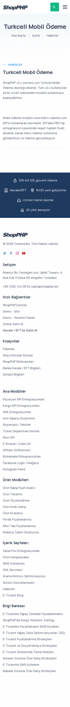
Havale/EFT (18, 190)
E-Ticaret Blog (13, 595)
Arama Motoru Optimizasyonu (24, 576)
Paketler (9, 349)
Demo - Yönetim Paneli (19, 318)
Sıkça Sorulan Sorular (18, 355)
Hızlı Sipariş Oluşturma (19, 418)
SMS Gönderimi (14, 563)
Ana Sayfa (18, 35)
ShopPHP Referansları (18, 362)
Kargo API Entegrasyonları (21, 406)
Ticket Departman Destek (21, 431)
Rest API (9, 437)
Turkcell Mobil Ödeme (28, 72)
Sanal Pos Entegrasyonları (21, 551)
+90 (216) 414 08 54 (16, 286)
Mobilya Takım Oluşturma (21, 532)
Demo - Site (11, 311)
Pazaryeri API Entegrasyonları (24, 399)
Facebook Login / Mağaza (21, 463)
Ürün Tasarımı (12, 494)
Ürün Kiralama (12, 513)
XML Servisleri (13, 570)
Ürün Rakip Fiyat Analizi (19, 488)
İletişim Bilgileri (13, 374)
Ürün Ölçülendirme (16, 500)
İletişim (9, 264)
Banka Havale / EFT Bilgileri (22, 368)
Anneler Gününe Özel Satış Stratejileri (30, 658)
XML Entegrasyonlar (17, 412)
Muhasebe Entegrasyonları (22, 456)
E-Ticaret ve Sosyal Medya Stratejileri (30, 646)
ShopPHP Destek (15, 305)
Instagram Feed (14, 469)
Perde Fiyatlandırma (17, 519)
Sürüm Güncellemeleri (19, 583)
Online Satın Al (13, 324)
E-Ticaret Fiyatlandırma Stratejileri (27, 639)
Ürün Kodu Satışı (14, 507)
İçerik (36, 35)
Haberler (52, 35)
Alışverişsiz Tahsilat (17, 425)
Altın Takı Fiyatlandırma (19, 526)
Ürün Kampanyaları (16, 557)
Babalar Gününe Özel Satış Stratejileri (29, 671)
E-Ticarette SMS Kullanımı (21, 665)
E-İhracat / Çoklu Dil (17, 444)
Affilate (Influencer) (17, 450)
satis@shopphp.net (44, 286)
